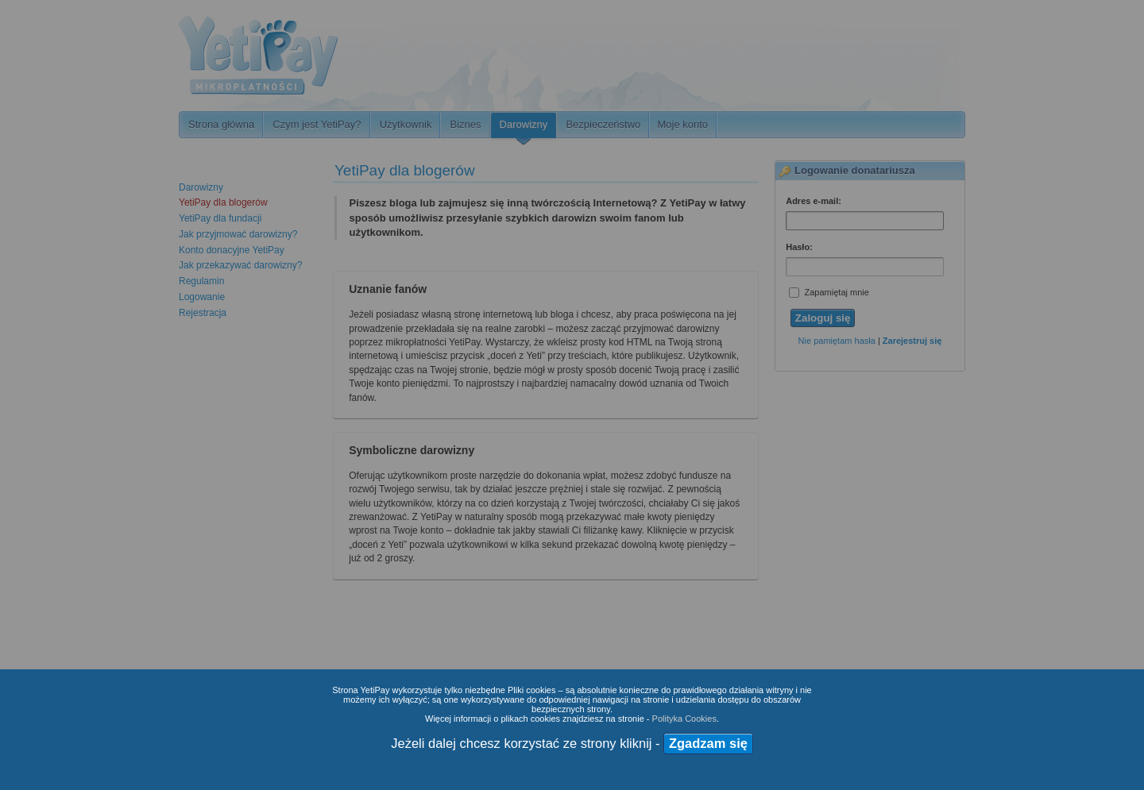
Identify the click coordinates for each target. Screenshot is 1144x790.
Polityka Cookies (684, 718)
